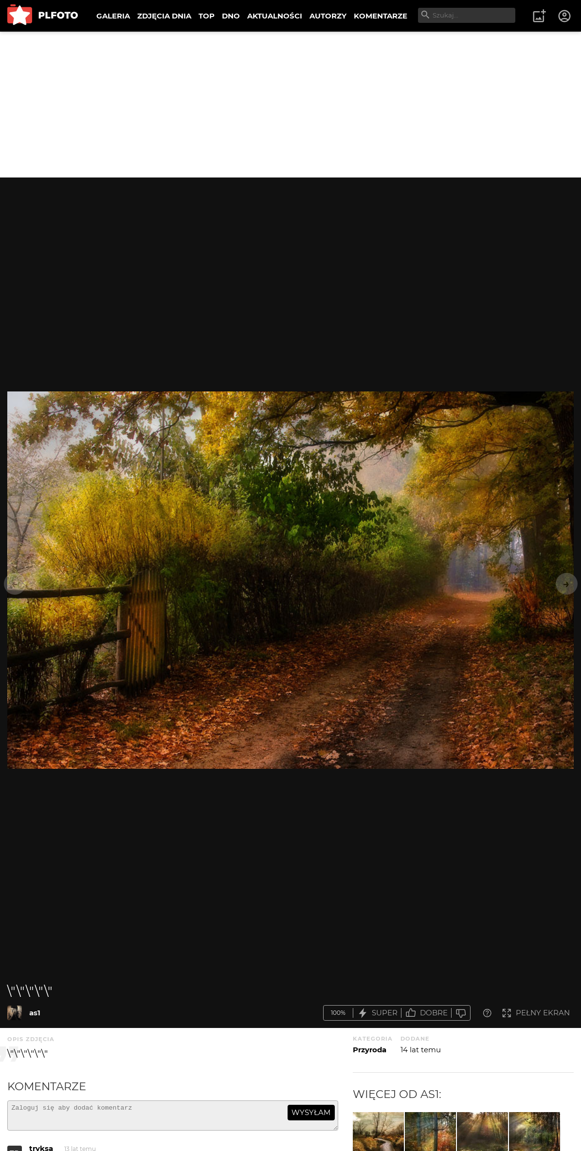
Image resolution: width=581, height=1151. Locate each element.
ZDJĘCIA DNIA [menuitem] (164, 15)
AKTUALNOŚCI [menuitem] (274, 15)
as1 (34, 1012)
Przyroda (369, 1049)
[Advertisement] (290, 104)
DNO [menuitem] (231, 15)
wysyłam (310, 1112)
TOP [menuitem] (207, 15)
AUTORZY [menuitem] (327, 15)
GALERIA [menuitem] (113, 15)
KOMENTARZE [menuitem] (380, 15)
